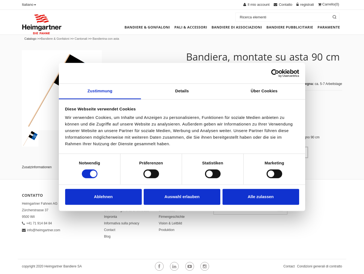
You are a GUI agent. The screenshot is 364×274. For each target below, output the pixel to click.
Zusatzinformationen (37, 167)
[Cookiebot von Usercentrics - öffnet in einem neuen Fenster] (275, 73)
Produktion (166, 230)
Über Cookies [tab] (264, 91)
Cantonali (80, 38)
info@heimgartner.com (41, 230)
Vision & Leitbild (170, 223)
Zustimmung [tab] (100, 91)
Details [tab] (182, 91)
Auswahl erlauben (182, 196)
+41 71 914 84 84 (37, 223)
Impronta (110, 217)
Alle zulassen (261, 196)
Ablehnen (103, 196)
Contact (109, 230)
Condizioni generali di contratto (319, 266)
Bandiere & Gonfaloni (55, 38)
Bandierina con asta (106, 38)
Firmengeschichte (172, 217)
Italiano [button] (29, 4)
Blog (107, 236)
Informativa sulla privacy (121, 223)
